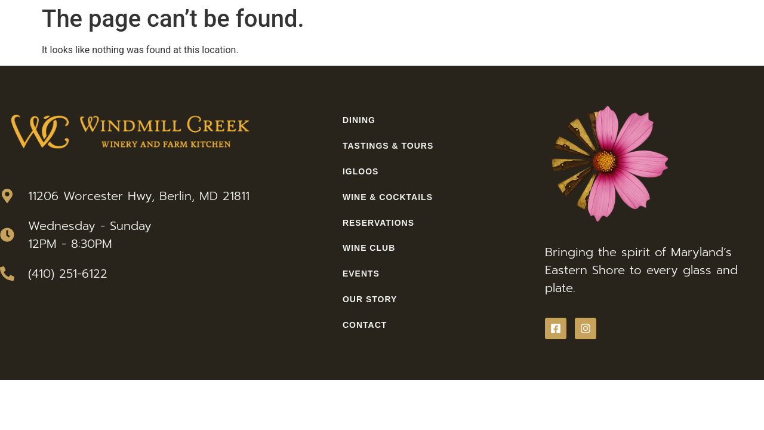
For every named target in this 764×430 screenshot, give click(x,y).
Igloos (360, 171)
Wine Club (369, 248)
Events (361, 273)
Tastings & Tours (388, 145)
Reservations (378, 223)
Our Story (370, 299)
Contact (365, 325)
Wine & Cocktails (388, 197)
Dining (359, 120)
